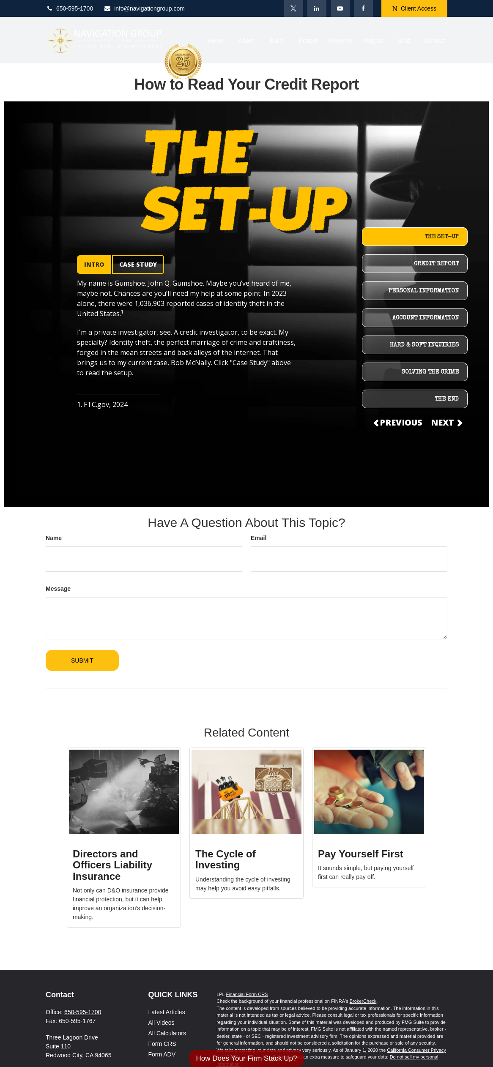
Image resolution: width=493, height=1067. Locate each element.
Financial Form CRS (247, 994)
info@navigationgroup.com (144, 8)
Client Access (414, 8)
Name (54, 538)
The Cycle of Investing (225, 859)
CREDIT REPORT (436, 264)
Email (258, 538)
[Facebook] (363, 8)
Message (58, 588)
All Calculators (167, 1033)
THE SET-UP (442, 237)
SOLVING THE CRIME (430, 372)
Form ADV (162, 1054)
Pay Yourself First (360, 854)
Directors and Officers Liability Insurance (112, 865)
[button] (215, 39)
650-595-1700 (69, 8)
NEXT (446, 422)
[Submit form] (82, 660)
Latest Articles (166, 1012)
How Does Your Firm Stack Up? (246, 1058)
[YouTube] (340, 8)
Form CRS (162, 1043)
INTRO (94, 264)
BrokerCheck (363, 1001)
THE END (447, 399)
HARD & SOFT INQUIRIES (424, 345)
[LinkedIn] (316, 8)
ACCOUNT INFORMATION (425, 318)
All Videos (161, 1022)
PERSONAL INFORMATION (424, 291)
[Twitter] (293, 8)
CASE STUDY (138, 264)
